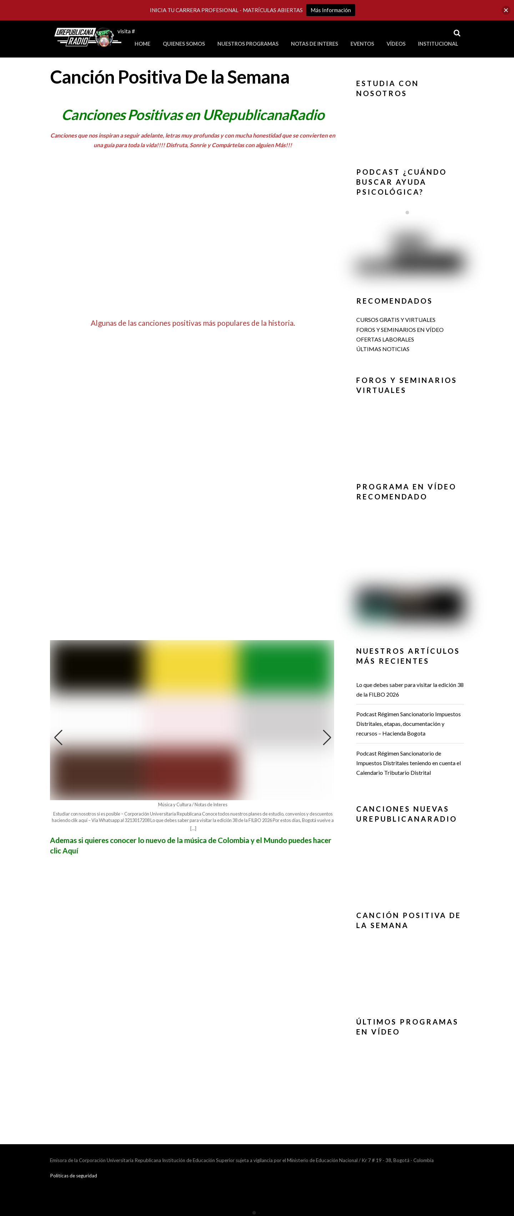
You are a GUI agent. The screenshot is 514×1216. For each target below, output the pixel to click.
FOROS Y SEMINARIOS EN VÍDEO (400, 329)
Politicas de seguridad (73, 1175)
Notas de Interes (314, 44)
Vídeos (396, 44)
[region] (410, 126)
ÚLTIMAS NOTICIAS (382, 348)
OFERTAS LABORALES (385, 339)
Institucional (438, 44)
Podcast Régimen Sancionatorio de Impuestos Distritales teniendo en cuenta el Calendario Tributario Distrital (408, 763)
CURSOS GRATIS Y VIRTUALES (395, 319)
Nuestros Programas (247, 44)
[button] (327, 738)
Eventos (362, 44)
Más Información (331, 10)
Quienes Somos (184, 44)
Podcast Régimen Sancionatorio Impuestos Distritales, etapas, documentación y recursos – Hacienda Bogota (408, 724)
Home (142, 44)
